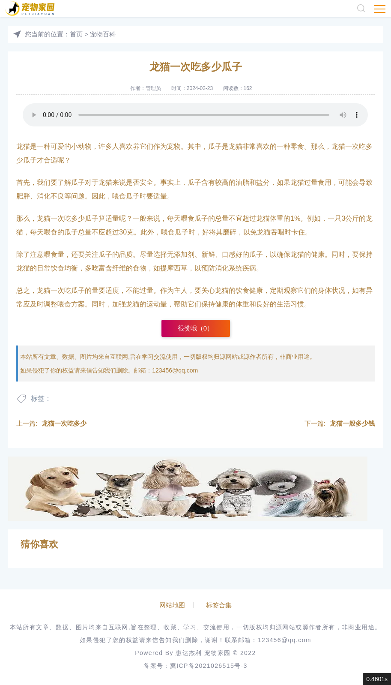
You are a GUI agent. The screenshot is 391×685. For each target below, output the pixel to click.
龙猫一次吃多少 (64, 423)
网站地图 (172, 605)
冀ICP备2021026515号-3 (209, 665)
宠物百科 (103, 34)
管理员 (153, 88)
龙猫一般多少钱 (352, 423)
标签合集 (219, 605)
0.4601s (377, 679)
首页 (76, 34)
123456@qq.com (175, 370)
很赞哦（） (195, 328)
